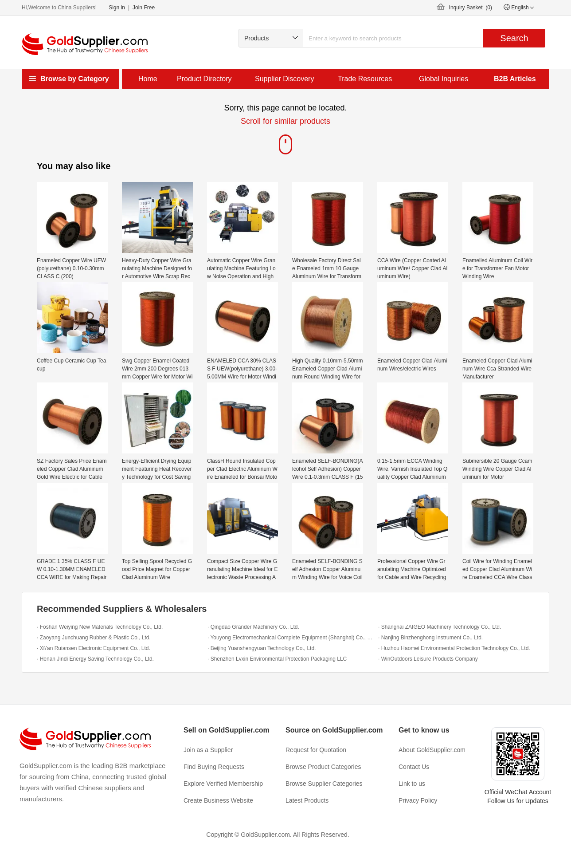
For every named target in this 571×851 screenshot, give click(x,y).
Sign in (117, 7)
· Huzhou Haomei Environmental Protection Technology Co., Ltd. (454, 648)
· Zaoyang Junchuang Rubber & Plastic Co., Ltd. (94, 637)
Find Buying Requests (214, 766)
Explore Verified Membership (223, 783)
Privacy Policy (418, 800)
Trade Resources (365, 79)
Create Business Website (218, 800)
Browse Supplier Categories (324, 783)
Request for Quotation (316, 749)
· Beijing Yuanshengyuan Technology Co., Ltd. (261, 648)
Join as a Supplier (208, 749)
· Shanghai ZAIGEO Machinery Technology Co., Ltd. (439, 627)
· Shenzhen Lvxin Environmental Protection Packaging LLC (277, 659)
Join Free (144, 7)
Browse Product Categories (323, 766)
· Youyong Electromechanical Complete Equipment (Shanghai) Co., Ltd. (290, 637)
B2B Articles (515, 79)
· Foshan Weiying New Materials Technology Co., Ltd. (100, 627)
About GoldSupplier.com (432, 749)
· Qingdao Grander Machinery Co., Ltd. (253, 627)
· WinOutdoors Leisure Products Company (428, 659)
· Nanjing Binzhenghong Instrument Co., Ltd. (430, 637)
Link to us (412, 783)
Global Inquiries (443, 79)
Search (514, 38)
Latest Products (307, 800)
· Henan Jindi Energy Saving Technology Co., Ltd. (95, 659)
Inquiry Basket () (470, 7)
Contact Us (414, 766)
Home (147, 79)
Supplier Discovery (284, 79)
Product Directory (204, 79)
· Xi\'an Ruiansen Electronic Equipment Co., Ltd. (93, 648)
